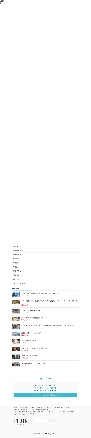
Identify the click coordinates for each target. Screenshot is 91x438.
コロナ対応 (16, 279)
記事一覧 (50, 412)
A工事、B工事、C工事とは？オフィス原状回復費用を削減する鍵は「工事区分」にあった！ (49, 325)
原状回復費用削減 (18, 250)
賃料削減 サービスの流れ (44, 407)
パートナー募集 (60, 412)
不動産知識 (16, 275)
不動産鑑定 (16, 246)
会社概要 (71, 412)
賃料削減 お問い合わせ (20, 409)
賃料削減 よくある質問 (62, 407)
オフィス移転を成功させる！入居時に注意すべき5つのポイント (40, 293)
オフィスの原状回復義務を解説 (30, 310)
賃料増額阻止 (17, 259)
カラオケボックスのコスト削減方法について (35, 348)
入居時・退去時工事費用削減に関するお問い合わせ (29, 412)
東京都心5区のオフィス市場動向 (31, 333)
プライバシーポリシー (20, 414)
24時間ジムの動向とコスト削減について (33, 363)
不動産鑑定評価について (28, 340)
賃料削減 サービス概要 (27, 407)
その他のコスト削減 (19, 283)
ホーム (15, 407)
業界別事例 (16, 263)
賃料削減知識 (17, 255)
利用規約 (32, 414)
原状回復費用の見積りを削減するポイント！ (35, 318)
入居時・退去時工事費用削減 (39, 409)
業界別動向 (16, 267)
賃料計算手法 (17, 271)
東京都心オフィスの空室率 (29, 356)
